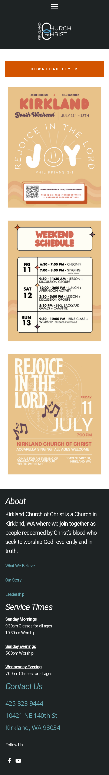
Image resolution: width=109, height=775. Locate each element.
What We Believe (20, 565)
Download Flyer (54, 69)
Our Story (13, 580)
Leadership (14, 594)
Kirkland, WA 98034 (32, 727)
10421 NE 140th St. (32, 715)
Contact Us (23, 686)
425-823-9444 (24, 703)
